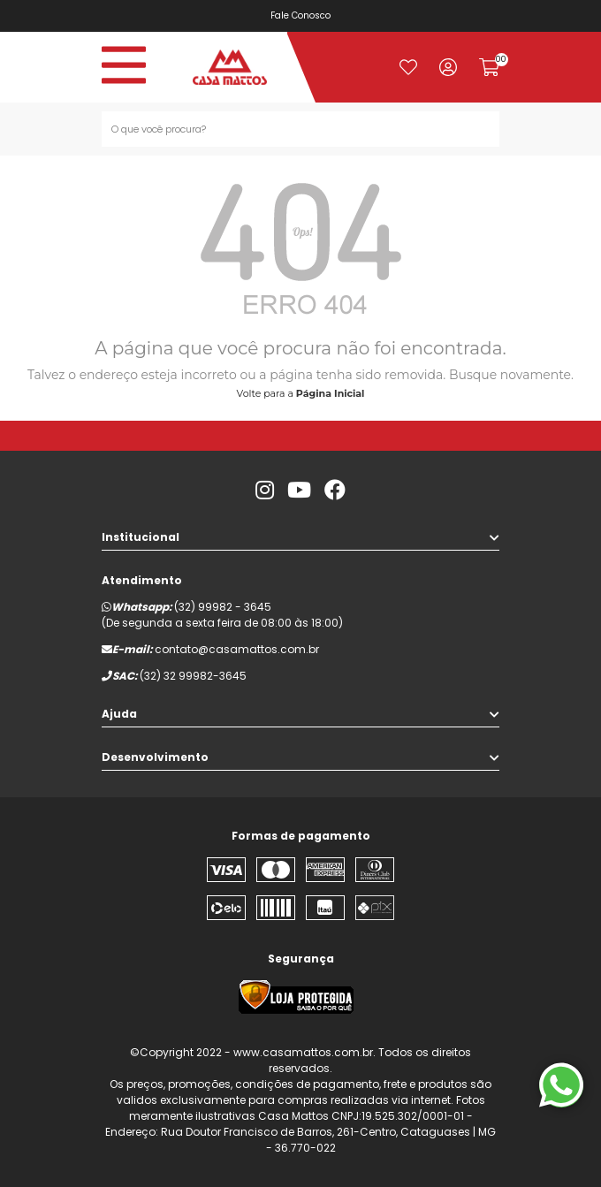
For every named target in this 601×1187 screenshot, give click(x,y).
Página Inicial (330, 393)
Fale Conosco (305, 15)
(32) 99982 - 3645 (222, 606)
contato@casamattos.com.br (237, 649)
